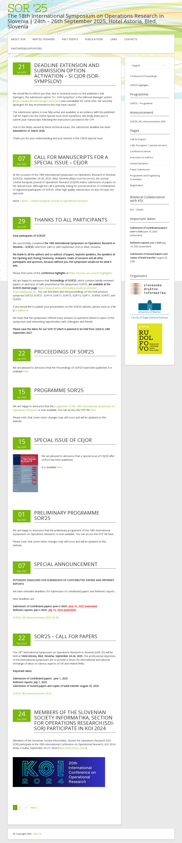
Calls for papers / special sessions (148, 145)
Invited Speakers (43, 39)
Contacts (130, 39)
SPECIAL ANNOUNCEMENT (66, 564)
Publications (94, 39)
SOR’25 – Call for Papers (65, 636)
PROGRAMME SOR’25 (59, 390)
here (26, 371)
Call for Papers (138, 139)
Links (113, 39)
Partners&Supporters (26, 48)
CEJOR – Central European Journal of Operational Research (54, 201)
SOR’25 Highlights (139, 85)
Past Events (70, 39)
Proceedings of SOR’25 (64, 351)
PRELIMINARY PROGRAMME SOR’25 (66, 515)
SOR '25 (27, 8)
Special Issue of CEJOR (63, 440)
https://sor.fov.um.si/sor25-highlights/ (90, 273)
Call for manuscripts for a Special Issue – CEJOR (71, 160)
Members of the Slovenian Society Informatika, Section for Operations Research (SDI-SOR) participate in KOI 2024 (74, 720)
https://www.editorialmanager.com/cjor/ (37, 101)
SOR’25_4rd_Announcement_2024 (32, 693)
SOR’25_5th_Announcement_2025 (148, 121)
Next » (34, 807)
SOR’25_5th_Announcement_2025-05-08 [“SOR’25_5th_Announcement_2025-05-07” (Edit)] (36, 617)
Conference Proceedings (143, 76)
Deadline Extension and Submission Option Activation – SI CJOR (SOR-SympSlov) (67, 73)
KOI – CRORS (137, 209)
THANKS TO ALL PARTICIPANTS (70, 219)
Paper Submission (140, 169)
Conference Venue (140, 151)
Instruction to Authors (141, 157)
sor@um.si (22, 310)
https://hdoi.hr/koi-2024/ (72, 748)
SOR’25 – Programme (141, 103)
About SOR (18, 39)
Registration (136, 185)
